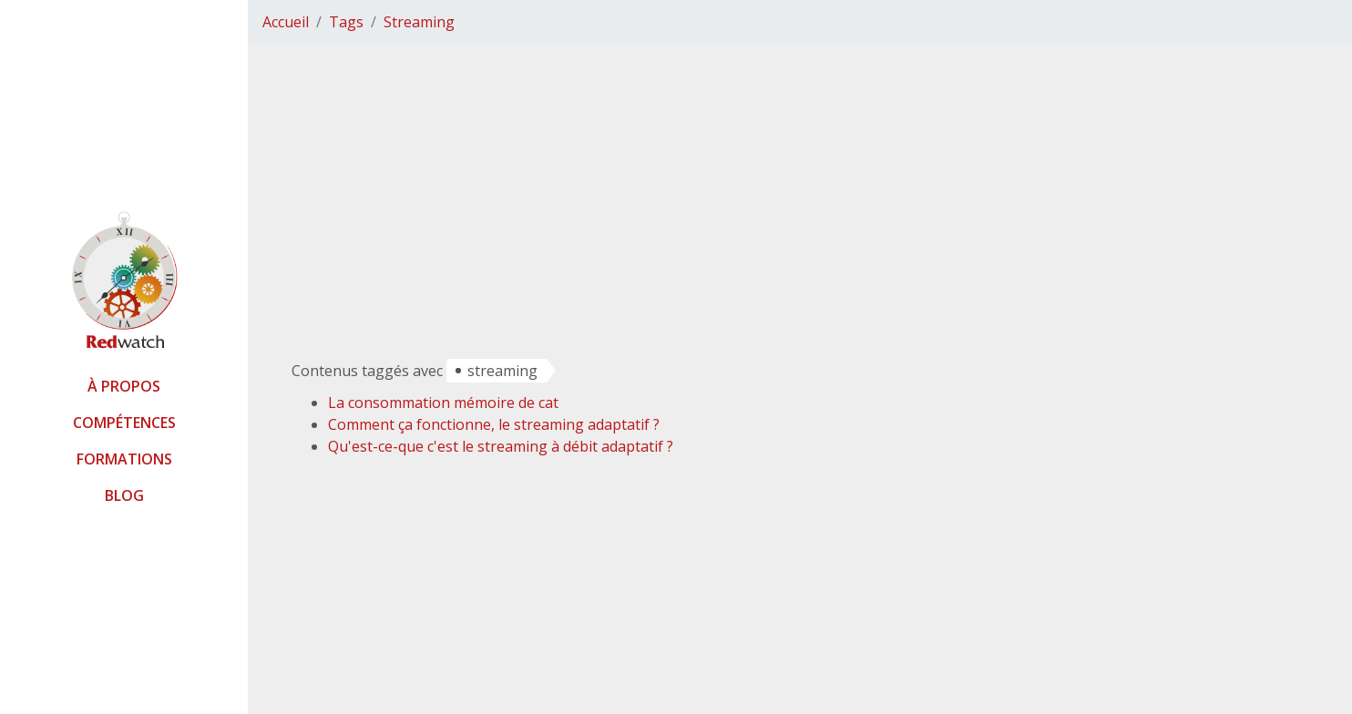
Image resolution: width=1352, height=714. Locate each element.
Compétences (124, 423)
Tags (346, 22)
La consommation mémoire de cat (443, 403)
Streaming (419, 22)
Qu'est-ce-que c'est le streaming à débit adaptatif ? (500, 446)
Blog (124, 495)
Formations (124, 459)
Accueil (285, 22)
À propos (123, 386)
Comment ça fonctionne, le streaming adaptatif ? (494, 424)
